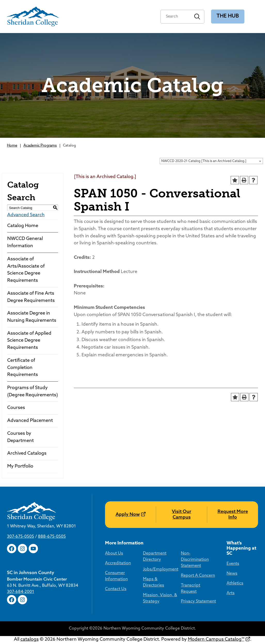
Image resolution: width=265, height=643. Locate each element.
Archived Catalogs (26, 453)
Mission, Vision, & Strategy (160, 598)
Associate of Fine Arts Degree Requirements (31, 297)
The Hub (227, 16)
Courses (16, 407)
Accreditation (118, 563)
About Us (114, 553)
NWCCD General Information (25, 242)
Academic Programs (40, 146)
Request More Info (233, 514)
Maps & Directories (153, 582)
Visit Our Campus (181, 514)
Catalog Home (22, 225)
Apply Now (128, 514)
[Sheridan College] (33, 16)
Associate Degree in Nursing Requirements (31, 317)
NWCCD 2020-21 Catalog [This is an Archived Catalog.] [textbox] (203, 161)
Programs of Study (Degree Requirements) (32, 391)
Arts (231, 593)
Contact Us (115, 589)
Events (233, 564)
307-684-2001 (20, 592)
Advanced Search (26, 215)
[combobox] (211, 161)
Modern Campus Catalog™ (216, 639)
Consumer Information (116, 576)
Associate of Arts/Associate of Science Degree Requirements (26, 270)
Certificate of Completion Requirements (22, 367)
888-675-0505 (52, 537)
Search (197, 16)
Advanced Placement (30, 420)
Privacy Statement (198, 601)
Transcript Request (190, 588)
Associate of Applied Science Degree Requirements (29, 340)
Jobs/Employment (160, 569)
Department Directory (154, 556)
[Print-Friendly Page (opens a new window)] (244, 180)
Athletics (235, 583)
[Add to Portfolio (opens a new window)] (235, 180)
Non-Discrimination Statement (195, 559)
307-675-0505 (20, 537)
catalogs (29, 639)
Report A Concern (198, 576)
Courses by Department (20, 437)
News (232, 574)
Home (12, 146)
